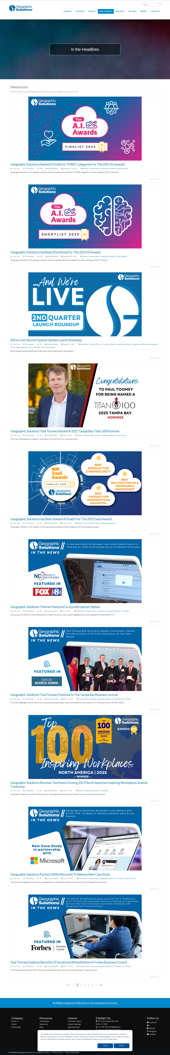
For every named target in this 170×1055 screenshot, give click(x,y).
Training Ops (44, 1021)
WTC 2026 (132, 11)
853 (41, 168)
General (112, 344)
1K (41, 344)
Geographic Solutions (108, 168)
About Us (14, 1021)
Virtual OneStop (122, 168)
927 (41, 256)
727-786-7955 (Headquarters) (108, 1027)
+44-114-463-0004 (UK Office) (109, 1030)
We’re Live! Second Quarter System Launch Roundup (45, 340)
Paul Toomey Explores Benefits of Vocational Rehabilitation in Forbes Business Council (68, 962)
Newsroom (44, 1024)
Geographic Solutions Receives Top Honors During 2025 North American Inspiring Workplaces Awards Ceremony (78, 784)
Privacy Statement (72, 1052)
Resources (120, 11)
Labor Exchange (34, 347)
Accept (105, 1045)
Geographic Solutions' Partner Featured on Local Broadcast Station (55, 607)
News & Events (105, 11)
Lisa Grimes (53, 611)
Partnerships (16, 1027)
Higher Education (22, 347)
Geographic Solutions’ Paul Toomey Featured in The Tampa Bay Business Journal (64, 695)
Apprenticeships (74, 1027)
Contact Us (155, 11)
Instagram (152, 1031)
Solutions (80, 11)
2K (41, 435)
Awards (85, 168)
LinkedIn (151, 1028)
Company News (94, 168)
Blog (41, 1027)
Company (67, 11)
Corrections (105, 344)
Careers (143, 11)
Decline (121, 1045)
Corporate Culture (74, 1021)
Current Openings (74, 1024)
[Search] (152, 5)
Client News (84, 344)
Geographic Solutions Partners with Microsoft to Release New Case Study (60, 874)
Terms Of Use (57, 1052)
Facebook (152, 1022)
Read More (155, 179)
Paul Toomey (121, 435)
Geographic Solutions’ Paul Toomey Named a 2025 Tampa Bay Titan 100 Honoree (64, 431)
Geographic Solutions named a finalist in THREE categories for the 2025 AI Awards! (67, 164)
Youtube (151, 1034)
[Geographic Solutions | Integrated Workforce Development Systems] (20, 8)
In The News (125, 611)
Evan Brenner (53, 344)
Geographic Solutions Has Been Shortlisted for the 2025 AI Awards (55, 252)
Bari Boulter (54, 168)
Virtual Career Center (48, 347)
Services (92, 11)
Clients (13, 1024)
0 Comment (30, 168)
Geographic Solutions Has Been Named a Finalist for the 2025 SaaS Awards (61, 519)
